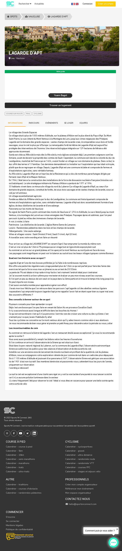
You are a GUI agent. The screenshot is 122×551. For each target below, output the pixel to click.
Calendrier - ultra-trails (17, 471)
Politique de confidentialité (19, 529)
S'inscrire (10, 517)
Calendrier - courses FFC (77, 467)
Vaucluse (32, 16)
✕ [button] (117, 529)
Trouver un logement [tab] (60, 105)
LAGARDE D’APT (58, 16)
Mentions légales (14, 525)
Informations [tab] (15, 123)
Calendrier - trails (15, 467)
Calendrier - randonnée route (80, 459)
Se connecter (12, 521)
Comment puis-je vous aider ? (100, 530)
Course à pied (15, 441)
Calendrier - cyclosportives (78, 446)
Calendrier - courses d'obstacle (22, 488)
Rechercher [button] (25, 4)
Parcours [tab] (34, 123)
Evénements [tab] (51, 123)
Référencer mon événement (79, 488)
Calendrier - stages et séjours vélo (82, 471)
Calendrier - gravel (74, 450)
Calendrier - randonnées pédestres (23, 492)
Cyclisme (72, 441)
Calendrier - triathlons (17, 484)
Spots (12, 16)
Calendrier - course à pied (19, 446)
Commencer (14, 512)
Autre (10, 479)
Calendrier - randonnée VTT (79, 463)
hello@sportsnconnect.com (80, 504)
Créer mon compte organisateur (81, 484)
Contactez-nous (77, 499)
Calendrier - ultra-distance (78, 454)
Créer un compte (105, 4)
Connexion (87, 4)
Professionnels (77, 479)
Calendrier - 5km (14, 450)
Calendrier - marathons (17, 463)
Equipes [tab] (84, 123)
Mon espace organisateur (78, 492)
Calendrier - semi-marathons (20, 459)
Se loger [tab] (68, 123)
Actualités (39, 4)
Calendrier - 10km (15, 454)
